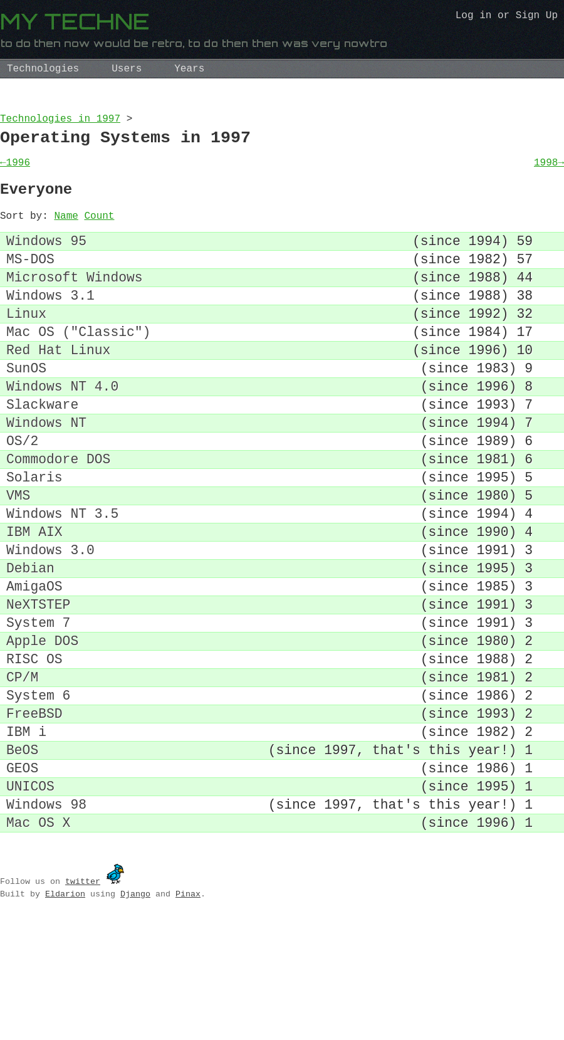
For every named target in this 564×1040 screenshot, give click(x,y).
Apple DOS (42, 727)
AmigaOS (34, 663)
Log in (474, 17)
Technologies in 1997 (60, 120)
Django (135, 1011)
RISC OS (34, 748)
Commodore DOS (58, 514)
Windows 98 (46, 919)
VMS (18, 556)
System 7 (38, 705)
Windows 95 (46, 258)
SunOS (26, 407)
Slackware (42, 450)
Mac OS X (38, 940)
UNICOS (30, 897)
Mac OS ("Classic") (78, 364)
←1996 (15, 170)
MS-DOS (30, 279)
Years (189, 69)
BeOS (22, 855)
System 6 (38, 791)
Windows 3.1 (50, 322)
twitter (82, 999)
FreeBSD (34, 812)
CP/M (22, 769)
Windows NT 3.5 (62, 578)
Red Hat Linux (58, 386)
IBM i (26, 833)
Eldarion (65, 1011)
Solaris (34, 535)
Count (99, 230)
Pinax (188, 1011)
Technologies (43, 69)
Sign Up (537, 17)
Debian (30, 642)
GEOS (22, 876)
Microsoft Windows (74, 301)
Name (66, 230)
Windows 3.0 (50, 620)
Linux (26, 343)
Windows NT (46, 471)
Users (127, 69)
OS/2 (22, 492)
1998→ (549, 170)
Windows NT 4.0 (62, 428)
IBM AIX (34, 599)
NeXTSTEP (38, 684)
